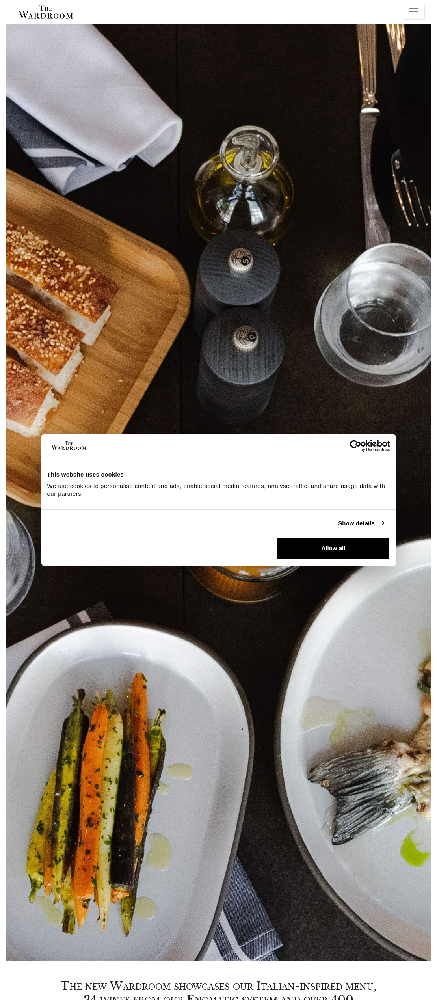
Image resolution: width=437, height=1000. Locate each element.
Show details (356, 523)
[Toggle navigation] (414, 12)
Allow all (334, 548)
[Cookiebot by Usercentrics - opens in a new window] (355, 446)
